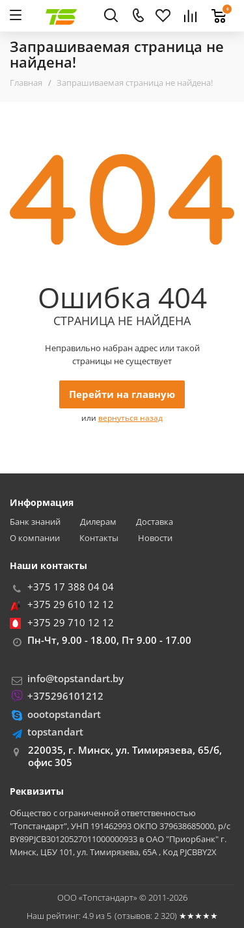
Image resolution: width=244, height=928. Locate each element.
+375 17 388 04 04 (70, 586)
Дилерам (98, 522)
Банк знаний (35, 522)
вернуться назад (130, 417)
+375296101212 (65, 695)
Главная (26, 82)
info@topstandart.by (75, 678)
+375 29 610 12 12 (70, 604)
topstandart (55, 731)
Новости (155, 538)
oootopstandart (64, 714)
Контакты (98, 538)
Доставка (154, 522)
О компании (35, 538)
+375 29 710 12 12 (70, 622)
